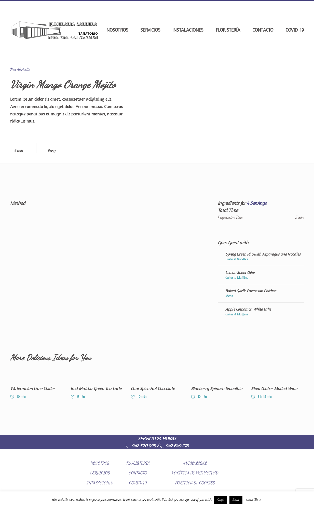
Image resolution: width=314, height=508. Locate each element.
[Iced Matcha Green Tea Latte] (97, 386)
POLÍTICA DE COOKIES (195, 482)
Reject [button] (236, 500)
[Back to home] (54, 30)
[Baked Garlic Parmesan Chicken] (261, 293)
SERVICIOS (100, 472)
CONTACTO (138, 472)
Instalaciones (187, 29)
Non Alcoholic (20, 69)
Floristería (228, 29)
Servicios (150, 29)
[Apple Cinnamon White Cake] (261, 311)
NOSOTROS (100, 463)
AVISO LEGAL (195, 463)
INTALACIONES (100, 482)
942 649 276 (173, 445)
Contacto (263, 29)
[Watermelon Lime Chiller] (36, 386)
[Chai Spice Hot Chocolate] (157, 386)
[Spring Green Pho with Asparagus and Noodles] (261, 256)
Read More (253, 499)
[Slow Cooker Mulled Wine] (277, 386)
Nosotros (117, 29)
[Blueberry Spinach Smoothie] (217, 386)
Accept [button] (220, 500)
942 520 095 (140, 445)
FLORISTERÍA (138, 463)
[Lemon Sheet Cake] (261, 275)
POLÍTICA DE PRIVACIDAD (195, 472)
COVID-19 (294, 29)
